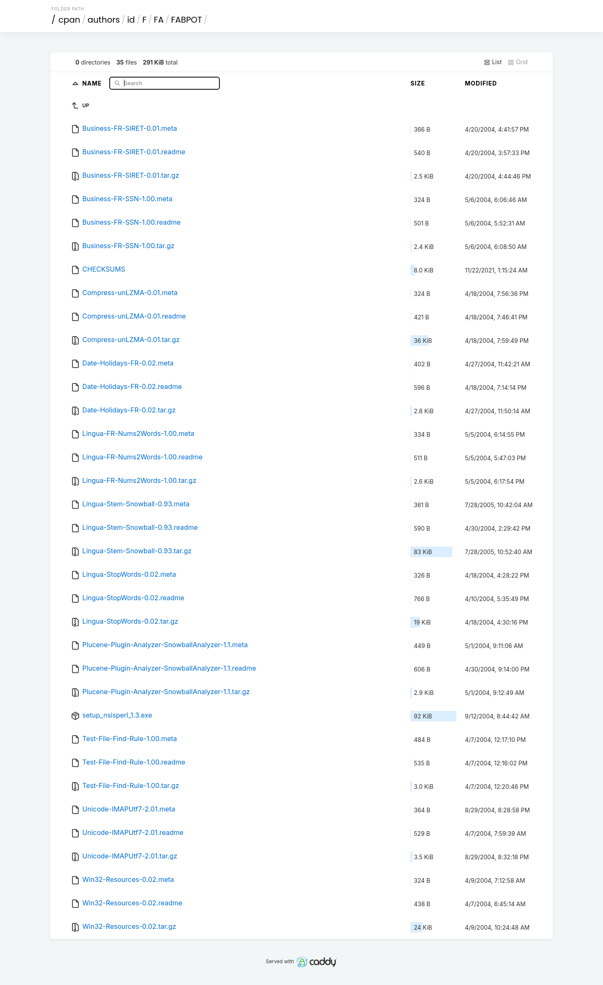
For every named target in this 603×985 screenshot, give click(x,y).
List (493, 62)
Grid (518, 62)
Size (417, 83)
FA (159, 20)
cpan (69, 20)
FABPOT (186, 20)
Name (92, 82)
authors (104, 20)
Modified (481, 83)
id (131, 20)
